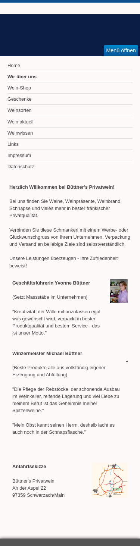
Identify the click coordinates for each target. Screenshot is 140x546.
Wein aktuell (20, 122)
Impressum (19, 155)
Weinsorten (19, 110)
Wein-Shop (19, 88)
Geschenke (19, 99)
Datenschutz (20, 166)
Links (13, 144)
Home (13, 65)
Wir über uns (22, 76)
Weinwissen (20, 133)
